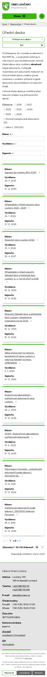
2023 (19, 109)
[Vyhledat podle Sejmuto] (23, 157)
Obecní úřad (15, 24)
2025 (8, 114)
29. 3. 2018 (10, 522)
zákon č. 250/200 (14, 127)
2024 (30, 109)
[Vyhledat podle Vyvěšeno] (23, 148)
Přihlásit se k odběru (27, 39)
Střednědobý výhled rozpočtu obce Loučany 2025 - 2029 (22, 206)
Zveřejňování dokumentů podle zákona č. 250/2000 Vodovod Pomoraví (20, 511)
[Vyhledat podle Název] (23, 138)
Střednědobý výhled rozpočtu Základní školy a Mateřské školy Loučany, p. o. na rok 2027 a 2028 (22, 277)
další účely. (28, 658)
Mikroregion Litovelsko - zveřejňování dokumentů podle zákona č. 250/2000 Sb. (23, 472)
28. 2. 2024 (10, 409)
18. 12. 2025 (10, 290)
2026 (19, 114)
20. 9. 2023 (10, 180)
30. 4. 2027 (10, 256)
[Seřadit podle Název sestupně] (12, 134)
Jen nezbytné (24, 673)
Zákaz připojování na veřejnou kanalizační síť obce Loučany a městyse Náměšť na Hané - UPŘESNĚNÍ (20, 357)
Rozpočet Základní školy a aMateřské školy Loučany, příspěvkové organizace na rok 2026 (23, 317)
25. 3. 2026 (10, 248)
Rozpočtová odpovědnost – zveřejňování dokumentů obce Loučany (20, 398)
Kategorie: (7, 104)
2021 (29, 104)
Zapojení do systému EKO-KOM (23, 172)
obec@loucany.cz (21, 595)
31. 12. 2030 (10, 188)
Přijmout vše (9, 673)
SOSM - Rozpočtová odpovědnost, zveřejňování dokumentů (22, 435)
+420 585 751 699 (21, 589)
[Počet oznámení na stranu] (38, 547)
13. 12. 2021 (10, 484)
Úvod (4, 24)
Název (6, 134)
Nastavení (39, 673)
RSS (31, 45)
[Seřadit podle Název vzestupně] (12, 133)
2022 (8, 109)
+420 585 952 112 (20, 586)
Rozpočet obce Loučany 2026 (22, 240)
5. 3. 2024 (10, 371)
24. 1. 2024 (10, 216)
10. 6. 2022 (10, 445)
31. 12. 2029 (10, 224)
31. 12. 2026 (10, 298)
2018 (19, 104)
